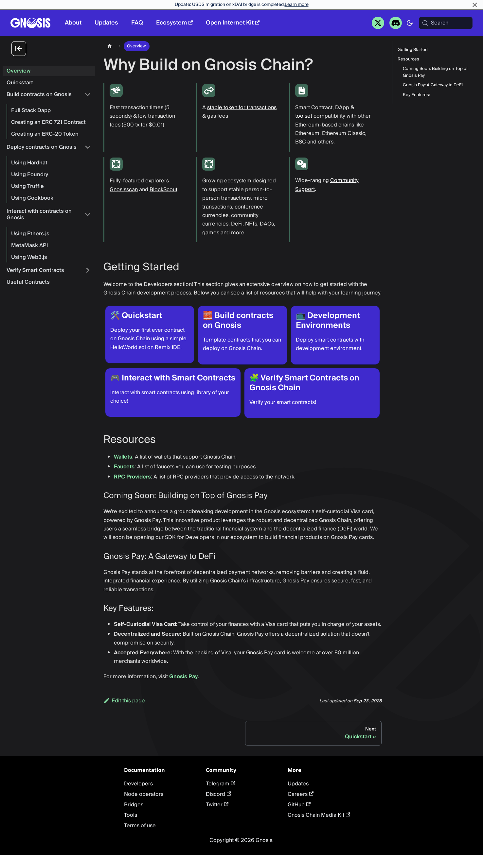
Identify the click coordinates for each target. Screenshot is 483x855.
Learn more (297, 4)
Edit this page (124, 700)
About (73, 23)
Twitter (217, 804)
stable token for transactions (242, 107)
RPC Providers (132, 476)
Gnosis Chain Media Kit (319, 815)
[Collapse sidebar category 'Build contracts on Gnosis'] (87, 94)
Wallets (123, 456)
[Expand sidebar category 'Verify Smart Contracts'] (87, 270)
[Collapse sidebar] (52, 49)
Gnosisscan (124, 189)
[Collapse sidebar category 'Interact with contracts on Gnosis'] (87, 214)
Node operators (143, 794)
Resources (408, 59)
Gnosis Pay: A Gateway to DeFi (433, 85)
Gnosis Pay (183, 676)
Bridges (133, 804)
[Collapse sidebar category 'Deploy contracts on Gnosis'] (87, 147)
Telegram (220, 783)
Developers (138, 783)
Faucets (124, 466)
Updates (106, 23)
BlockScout (163, 189)
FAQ (137, 23)
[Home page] (109, 46)
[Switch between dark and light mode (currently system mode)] (409, 23)
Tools (130, 815)
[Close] (475, 4)
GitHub (299, 804)
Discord (218, 794)
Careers (300, 794)
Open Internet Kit (232, 23)
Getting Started (413, 49)
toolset (303, 116)
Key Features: (416, 95)
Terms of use (140, 825)
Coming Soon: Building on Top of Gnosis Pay (435, 72)
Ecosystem (174, 23)
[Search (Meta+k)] (446, 23)
